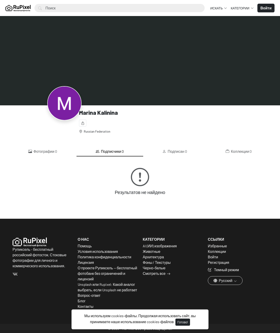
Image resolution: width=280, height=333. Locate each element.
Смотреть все (154, 273)
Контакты (85, 306)
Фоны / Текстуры (157, 262)
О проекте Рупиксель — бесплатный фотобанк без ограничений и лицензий (107, 273)
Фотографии (42, 151)
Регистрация (218, 262)
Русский (223, 280)
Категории (240, 8)
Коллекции (239, 151)
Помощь (85, 246)
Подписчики (110, 151)
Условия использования (98, 251)
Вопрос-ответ (89, 295)
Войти (213, 257)
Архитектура (153, 257)
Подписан (174, 151)
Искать (216, 8)
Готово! (182, 322)
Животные (151, 251)
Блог (82, 301)
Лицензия (86, 262)
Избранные (217, 246)
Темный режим (223, 269)
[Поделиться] (82, 123)
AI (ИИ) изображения (160, 246)
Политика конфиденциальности (104, 257)
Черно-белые (154, 268)
